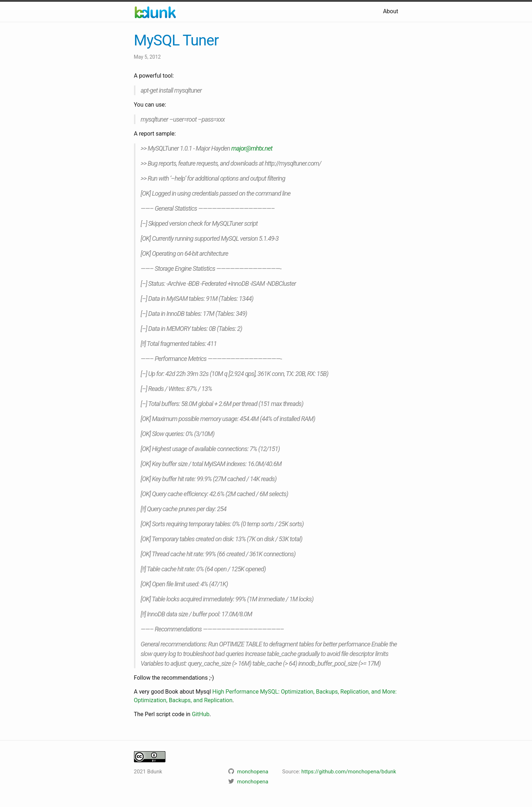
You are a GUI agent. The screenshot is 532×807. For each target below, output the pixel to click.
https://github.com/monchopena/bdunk (349, 771)
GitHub (200, 714)
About (390, 11)
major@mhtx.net (251, 148)
